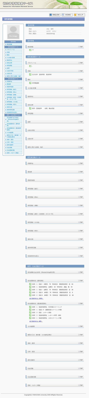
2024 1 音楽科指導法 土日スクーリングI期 (49, 318)
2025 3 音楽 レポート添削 (43, 312)
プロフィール (11, 49)
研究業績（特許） (12, 104)
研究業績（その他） (12, 101)
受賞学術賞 (10, 86)
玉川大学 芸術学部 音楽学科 (42, 74)
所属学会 (9, 81)
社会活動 (9, 147)
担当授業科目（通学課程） (13, 124)
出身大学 (9, 73)
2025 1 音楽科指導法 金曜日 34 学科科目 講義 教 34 (53, 287)
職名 (8, 55)
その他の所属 (11, 57)
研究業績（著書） (12, 94)
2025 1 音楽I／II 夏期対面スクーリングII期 (49, 310)
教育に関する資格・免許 (14, 76)
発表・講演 (10, 139)
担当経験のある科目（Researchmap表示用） (13, 119)
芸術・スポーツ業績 (12, 153)
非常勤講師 (35, 83)
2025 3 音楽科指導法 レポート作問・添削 (48, 315)
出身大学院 (10, 71)
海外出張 (9, 107)
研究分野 (9, 63)
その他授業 (10, 132)
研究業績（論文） (12, 89)
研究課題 (9, 65)
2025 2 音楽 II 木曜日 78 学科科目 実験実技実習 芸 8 (53, 292)
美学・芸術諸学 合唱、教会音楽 (43, 108)
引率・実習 (10, 142)
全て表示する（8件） (36, 321)
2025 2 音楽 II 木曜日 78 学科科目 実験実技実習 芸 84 (53, 295)
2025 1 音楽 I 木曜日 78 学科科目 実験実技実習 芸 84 (53, 284)
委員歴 (9, 84)
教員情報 (9, 44)
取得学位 (9, 60)
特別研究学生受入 (12, 112)
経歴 (8, 68)
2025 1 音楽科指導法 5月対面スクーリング (49, 307)
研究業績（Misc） (12, 92)
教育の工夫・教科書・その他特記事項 (14, 136)
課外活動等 (10, 145)
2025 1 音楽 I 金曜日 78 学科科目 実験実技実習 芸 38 (53, 290)
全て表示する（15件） (36, 298)
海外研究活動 (11, 109)
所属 (8, 52)
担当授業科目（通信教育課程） (14, 129)
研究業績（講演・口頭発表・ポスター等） (14, 98)
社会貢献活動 (11, 150)
